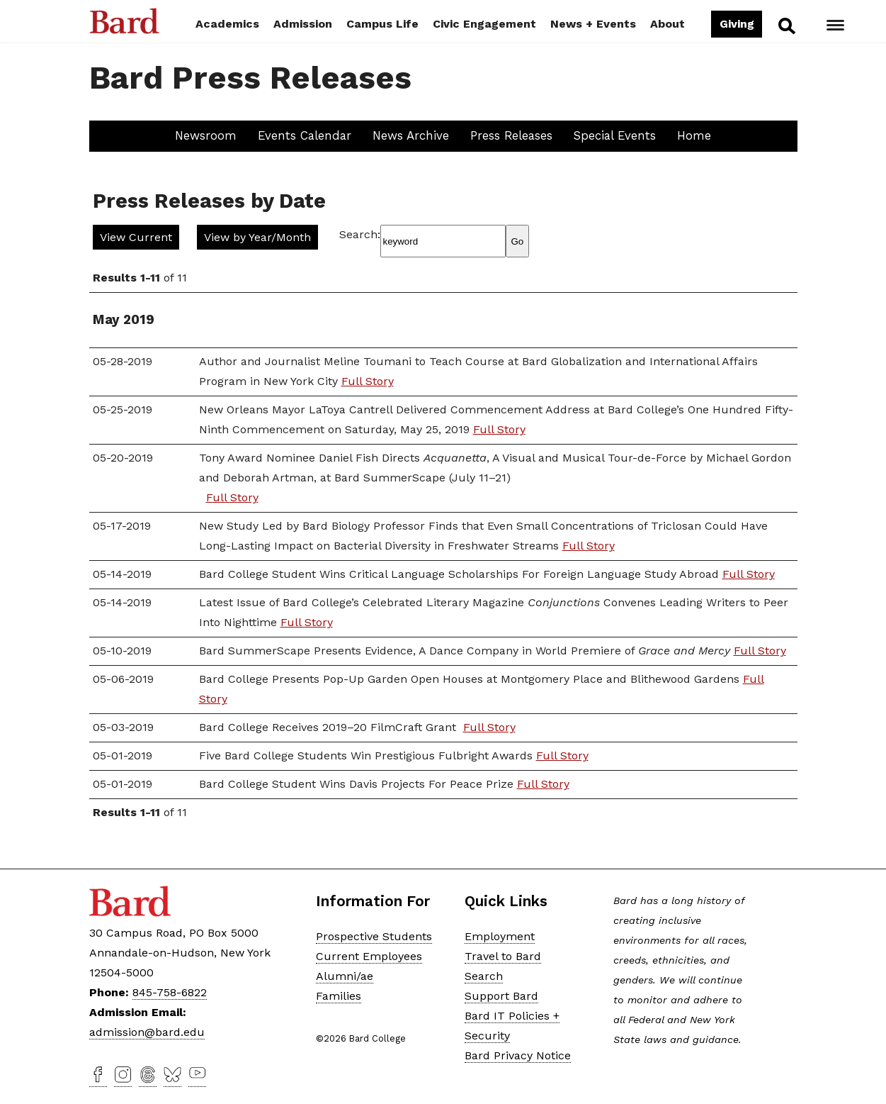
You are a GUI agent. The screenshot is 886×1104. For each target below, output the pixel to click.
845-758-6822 (169, 992)
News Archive (411, 135)
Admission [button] (302, 23)
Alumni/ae (344, 976)
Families (338, 996)
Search (785, 25)
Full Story (367, 381)
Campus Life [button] (382, 23)
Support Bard (501, 996)
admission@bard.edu (147, 1032)
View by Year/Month (257, 237)
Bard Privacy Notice (518, 1055)
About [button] (667, 23)
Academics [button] (227, 23)
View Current (136, 237)
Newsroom (206, 135)
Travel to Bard (503, 956)
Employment (500, 936)
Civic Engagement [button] (484, 23)
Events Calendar (304, 135)
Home (694, 135)
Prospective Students (374, 936)
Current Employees (369, 956)
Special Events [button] (615, 135)
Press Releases (511, 135)
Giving (737, 23)
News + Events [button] (593, 23)
